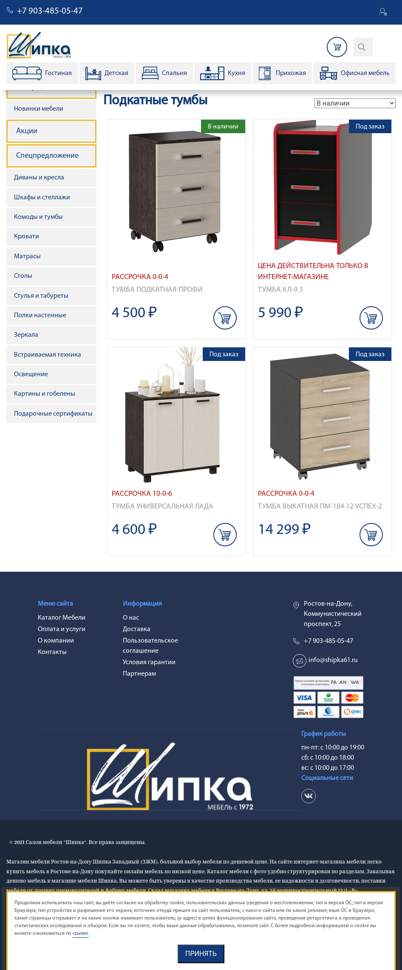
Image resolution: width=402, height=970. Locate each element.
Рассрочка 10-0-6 (142, 494)
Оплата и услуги (61, 629)
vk (308, 796)
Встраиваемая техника (47, 355)
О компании (56, 640)
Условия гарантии (149, 662)
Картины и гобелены (44, 394)
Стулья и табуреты (41, 296)
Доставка (136, 629)
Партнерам (139, 674)
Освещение (31, 374)
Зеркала (26, 335)
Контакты (52, 652)
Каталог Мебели (61, 618)
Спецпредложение (47, 156)
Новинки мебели (38, 109)
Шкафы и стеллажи (42, 197)
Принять (201, 954)
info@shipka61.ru (333, 660)
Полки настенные (40, 315)
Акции (26, 131)
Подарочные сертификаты (53, 414)
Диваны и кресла (39, 177)
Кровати (26, 236)
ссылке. (81, 933)
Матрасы (27, 256)
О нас (131, 618)
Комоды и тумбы (38, 217)
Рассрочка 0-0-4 (140, 277)
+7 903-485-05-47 (50, 11)
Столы (23, 276)
